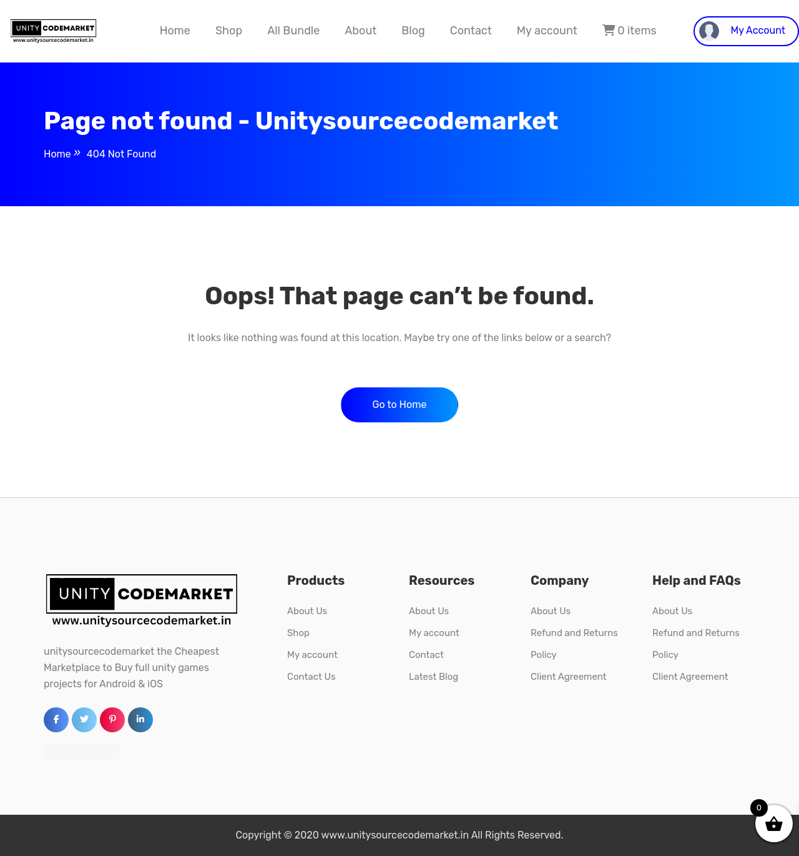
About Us (307, 611)
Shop (228, 30)
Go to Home (400, 405)
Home (175, 30)
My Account (742, 31)
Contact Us (311, 676)
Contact (471, 30)
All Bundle (293, 30)
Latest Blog (433, 676)
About (360, 30)
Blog (412, 30)
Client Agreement (569, 676)
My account (547, 30)
